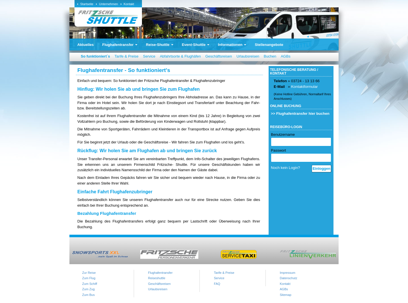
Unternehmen (108, 4)
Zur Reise (89, 272)
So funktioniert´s (95, 56)
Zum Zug (88, 289)
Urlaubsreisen (248, 56)
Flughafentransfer (160, 272)
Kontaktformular (304, 86)
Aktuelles (85, 45)
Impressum (288, 272)
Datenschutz (288, 278)
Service (149, 56)
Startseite (86, 4)
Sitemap (286, 294)
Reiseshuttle (156, 278)
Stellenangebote (269, 45)
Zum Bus (88, 294)
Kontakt (129, 4)
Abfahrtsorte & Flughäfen (180, 56)
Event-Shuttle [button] (195, 45)
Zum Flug (88, 278)
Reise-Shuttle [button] (159, 45)
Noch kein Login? (285, 168)
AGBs (285, 56)
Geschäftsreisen (218, 56)
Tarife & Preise (126, 56)
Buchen (270, 56)
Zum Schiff (89, 283)
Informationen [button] (232, 45)
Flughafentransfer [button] (119, 45)
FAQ (217, 283)
